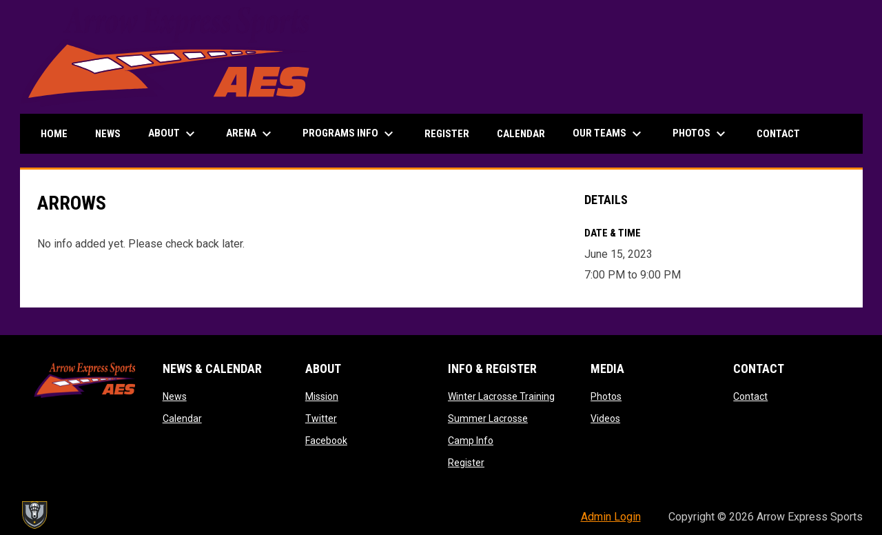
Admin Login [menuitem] (611, 516)
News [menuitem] (108, 134)
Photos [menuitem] (701, 133)
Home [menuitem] (54, 134)
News (175, 396)
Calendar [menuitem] (521, 134)
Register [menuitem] (446, 134)
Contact (750, 396)
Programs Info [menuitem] (349, 133)
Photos (606, 396)
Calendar (182, 418)
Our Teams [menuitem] (609, 133)
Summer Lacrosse (488, 418)
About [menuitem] (173, 133)
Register (466, 462)
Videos (605, 418)
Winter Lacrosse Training (501, 396)
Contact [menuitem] (778, 134)
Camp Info (470, 440)
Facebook (326, 440)
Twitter (321, 418)
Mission (321, 396)
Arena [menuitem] (250, 133)
